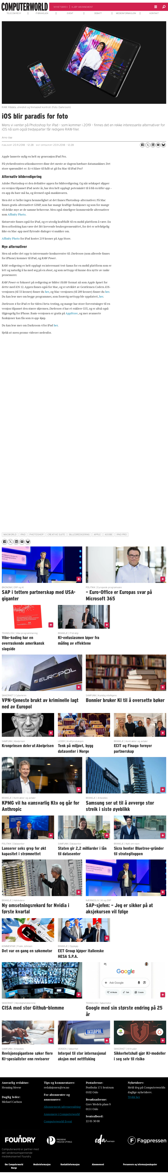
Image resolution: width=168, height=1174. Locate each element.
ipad (23, 534)
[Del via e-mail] (158, 145)
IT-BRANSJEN (42, 13)
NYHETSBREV (61, 7)
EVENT (70, 13)
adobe (109, 534)
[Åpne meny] (155, 6)
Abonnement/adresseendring (62, 1107)
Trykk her (134, 1097)
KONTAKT (154, 13)
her (47, 292)
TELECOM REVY (14, 13)
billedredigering (79, 534)
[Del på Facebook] (142, 145)
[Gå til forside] (24, 7)
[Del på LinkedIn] (152, 145)
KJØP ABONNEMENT (82, 7)
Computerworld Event (58, 1121)
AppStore (72, 313)
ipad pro (122, 534)
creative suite (56, 534)
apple (97, 534)
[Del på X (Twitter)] (147, 145)
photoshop (36, 534)
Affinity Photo (17, 214)
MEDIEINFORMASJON (126, 13)
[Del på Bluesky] (163, 145)
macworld (10, 534)
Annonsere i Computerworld (62, 1114)
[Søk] (164, 7)
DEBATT (98, 13)
